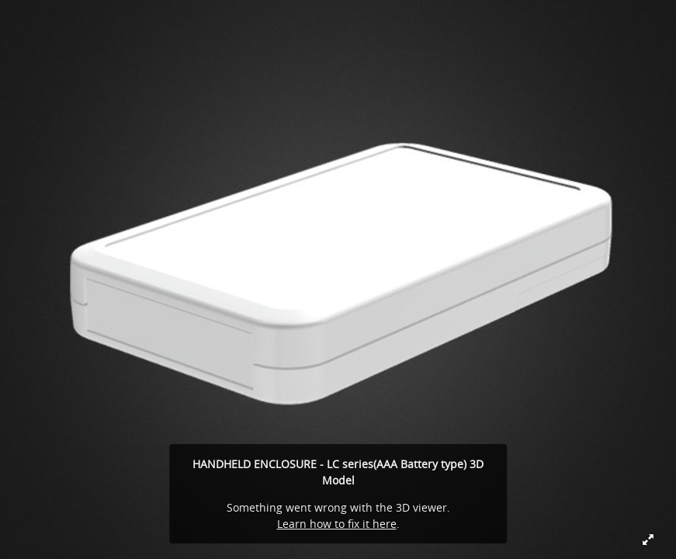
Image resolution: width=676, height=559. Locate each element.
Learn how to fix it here (337, 523)
